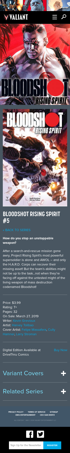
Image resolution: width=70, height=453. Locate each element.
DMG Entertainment (25, 415)
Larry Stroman (26, 334)
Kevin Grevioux (24, 321)
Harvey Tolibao (23, 325)
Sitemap (54, 412)
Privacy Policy (15, 412)
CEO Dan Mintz (47, 415)
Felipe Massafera (34, 330)
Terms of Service (36, 412)
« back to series (17, 230)
